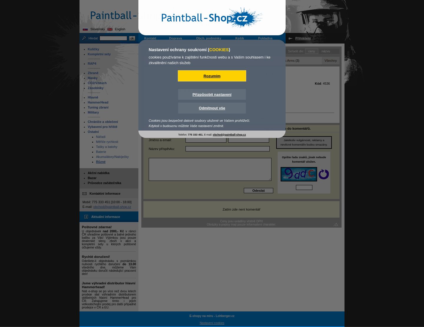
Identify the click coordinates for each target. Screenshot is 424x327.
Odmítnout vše (212, 108)
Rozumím (212, 76)
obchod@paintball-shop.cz (229, 134)
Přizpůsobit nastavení (212, 94)
